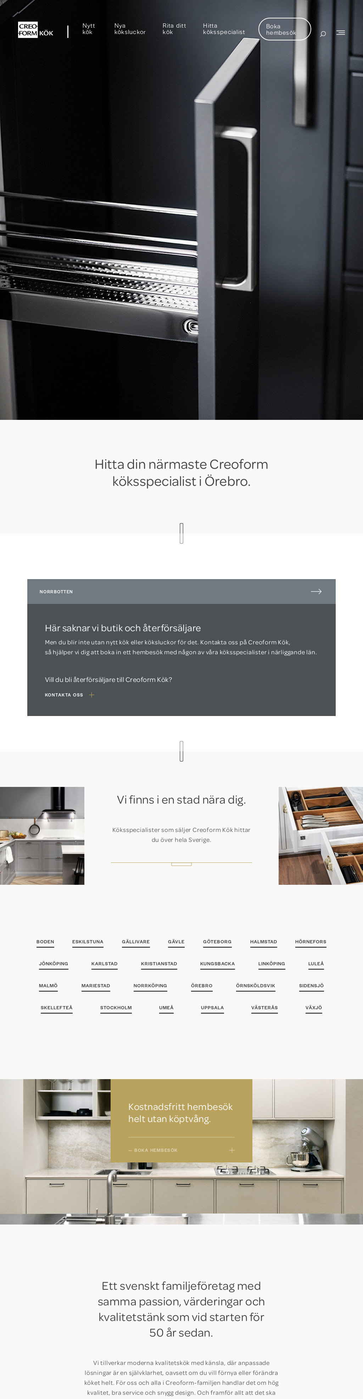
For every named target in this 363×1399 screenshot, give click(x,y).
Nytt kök (89, 28)
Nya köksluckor (130, 28)
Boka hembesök (281, 29)
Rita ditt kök (174, 28)
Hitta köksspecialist (224, 28)
